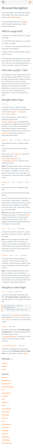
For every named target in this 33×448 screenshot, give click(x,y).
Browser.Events (6, 382)
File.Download (6, 392)
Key (7, 104)
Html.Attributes (6, 407)
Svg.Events (5, 426)
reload (4, 326)
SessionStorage (7, 442)
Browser (4, 376)
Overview (4, 362)
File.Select (5, 395)
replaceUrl (6, 181)
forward (4, 255)
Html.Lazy (5, 417)
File (3, 389)
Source (4, 368)
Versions (4, 365)
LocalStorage (6, 439)
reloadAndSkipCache (9, 345)
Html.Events (5, 411)
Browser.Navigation (8, 386)
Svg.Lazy (5, 432)
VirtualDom (5, 401)
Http (3, 398)
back (3, 228)
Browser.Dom (6, 379)
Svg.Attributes (6, 423)
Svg (3, 420)
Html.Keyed (5, 414)
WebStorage (6, 436)
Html (3, 404)
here (27, 214)
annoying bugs (6, 132)
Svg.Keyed (5, 429)
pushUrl (4, 140)
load (3, 291)
